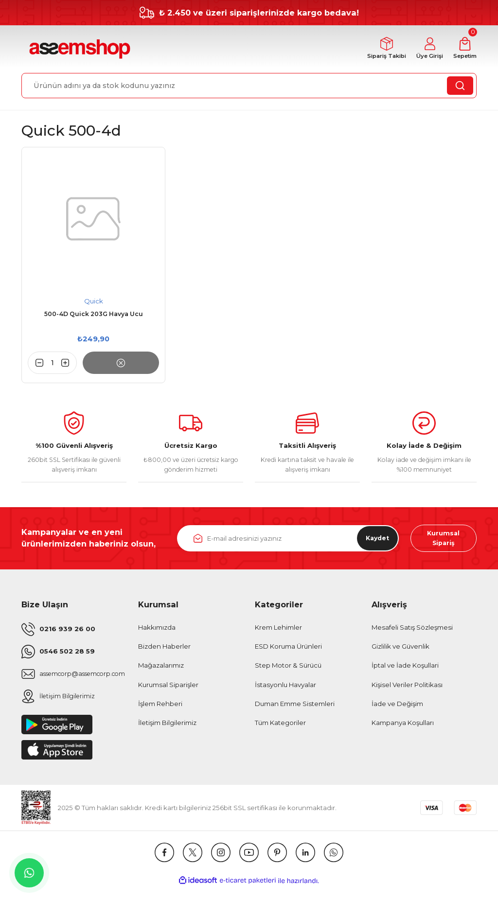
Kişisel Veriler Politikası (407, 688)
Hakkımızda (157, 631)
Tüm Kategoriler (280, 726)
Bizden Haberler (164, 650)
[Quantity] (52, 364)
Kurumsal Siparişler (168, 688)
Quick (93, 301)
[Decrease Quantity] (35, 364)
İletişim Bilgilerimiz (167, 726)
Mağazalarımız (161, 669)
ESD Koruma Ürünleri (288, 650)
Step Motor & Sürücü (288, 669)
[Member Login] (424, 49)
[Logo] (78, 49)
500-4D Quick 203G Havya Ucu (93, 314)
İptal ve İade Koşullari (405, 669)
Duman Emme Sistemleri (295, 707)
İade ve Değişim (397, 707)
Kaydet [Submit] (373, 541)
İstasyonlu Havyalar (285, 688)
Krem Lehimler (278, 631)
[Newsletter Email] (288, 541)
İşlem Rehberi (160, 707)
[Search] (249, 86)
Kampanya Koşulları (403, 726)
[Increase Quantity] (69, 364)
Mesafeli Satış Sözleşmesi (412, 631)
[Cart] (463, 49)
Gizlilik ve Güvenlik (400, 650)
